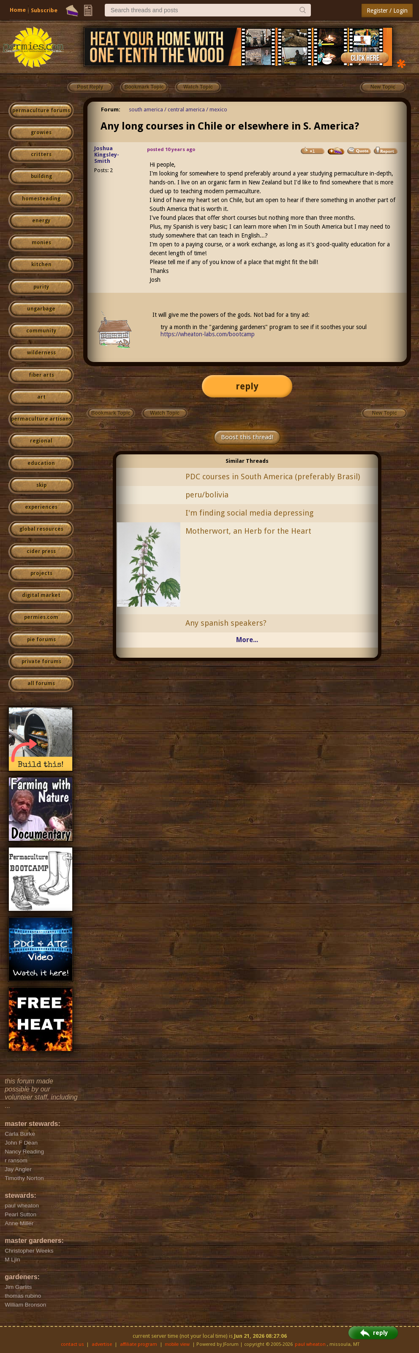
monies (41, 243)
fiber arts (41, 375)
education (41, 463)
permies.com (41, 617)
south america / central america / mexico (178, 109)
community (41, 331)
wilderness (41, 353)
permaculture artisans (41, 419)
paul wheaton (310, 1344)
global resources (41, 529)
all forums (41, 683)
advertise (102, 1344)
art (41, 397)
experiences (41, 507)
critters (41, 154)
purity (41, 287)
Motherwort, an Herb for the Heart (248, 531)
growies (41, 132)
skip (41, 485)
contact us (72, 1344)
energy (41, 221)
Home (18, 10)
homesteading (41, 199)
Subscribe (44, 10)
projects (41, 573)
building (41, 176)
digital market (41, 595)
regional (41, 441)
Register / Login (387, 10)
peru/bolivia (207, 494)
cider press (41, 551)
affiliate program (138, 1344)
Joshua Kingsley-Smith (106, 154)
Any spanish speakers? (226, 622)
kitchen (41, 264)
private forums (41, 661)
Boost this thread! (247, 437)
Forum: (110, 109)
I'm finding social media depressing (249, 512)
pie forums (41, 640)
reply (247, 386)
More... (247, 640)
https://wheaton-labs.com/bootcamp (208, 334)
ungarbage (41, 309)
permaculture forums (41, 110)
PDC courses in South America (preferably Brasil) (272, 476)
